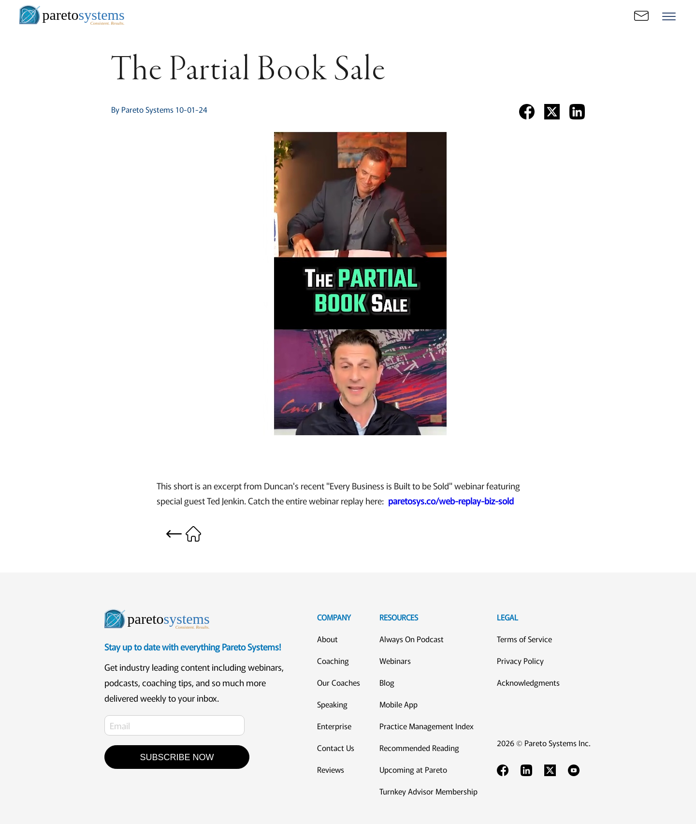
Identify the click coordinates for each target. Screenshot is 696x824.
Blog (386, 682)
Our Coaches (338, 682)
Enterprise (334, 726)
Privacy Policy (520, 660)
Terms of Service (524, 639)
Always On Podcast (411, 639)
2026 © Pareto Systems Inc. (544, 743)
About (327, 639)
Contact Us (335, 747)
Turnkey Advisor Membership (428, 791)
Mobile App (398, 704)
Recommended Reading (419, 747)
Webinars (395, 660)
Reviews (330, 769)
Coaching (333, 660)
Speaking (332, 704)
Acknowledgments (528, 682)
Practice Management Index (426, 726)
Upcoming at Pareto (413, 769)
